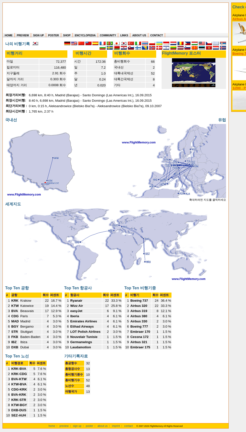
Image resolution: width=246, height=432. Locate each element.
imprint (116, 425)
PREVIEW (23, 35)
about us (102, 425)
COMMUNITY (108, 35)
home (52, 425)
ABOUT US (139, 35)
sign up (77, 425)
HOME (9, 35)
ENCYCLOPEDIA (85, 35)
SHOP (67, 35)
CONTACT (156, 35)
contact (128, 425)
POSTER (53, 35)
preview (64, 425)
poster (89, 425)
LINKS (124, 35)
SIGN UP (38, 35)
